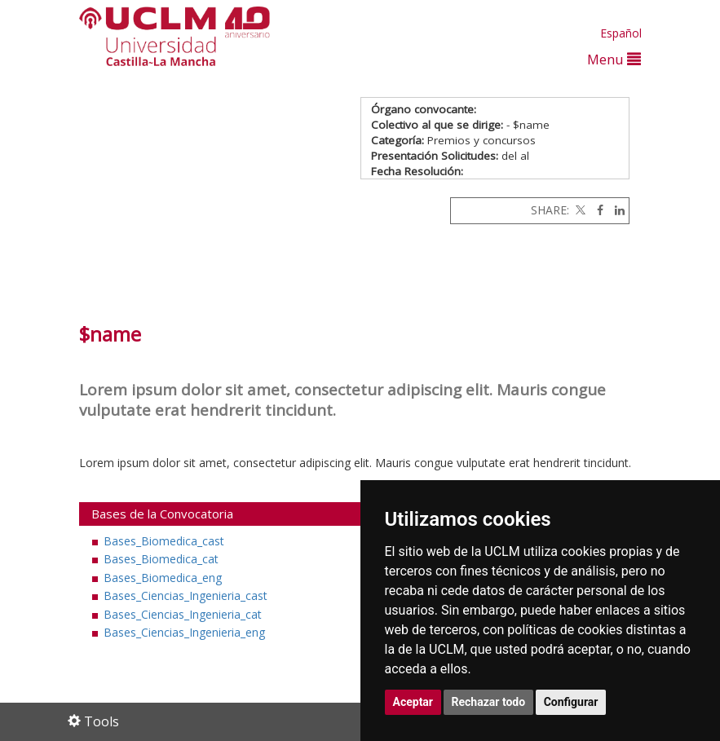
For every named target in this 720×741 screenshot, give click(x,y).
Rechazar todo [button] (489, 701)
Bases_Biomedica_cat (161, 559)
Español (621, 33)
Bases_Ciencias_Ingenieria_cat (183, 614)
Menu (614, 59)
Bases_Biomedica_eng (163, 577)
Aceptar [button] (413, 701)
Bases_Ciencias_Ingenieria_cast (185, 595)
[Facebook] (596, 210)
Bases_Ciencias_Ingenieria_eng (184, 632)
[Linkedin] (616, 210)
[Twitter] (578, 210)
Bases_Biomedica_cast (164, 541)
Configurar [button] (571, 701)
